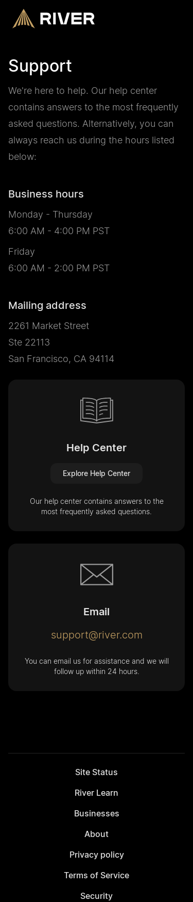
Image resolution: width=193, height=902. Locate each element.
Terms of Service (96, 875)
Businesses (96, 813)
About (96, 834)
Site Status (96, 772)
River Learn (96, 793)
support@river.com (97, 635)
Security (96, 896)
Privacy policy (96, 854)
